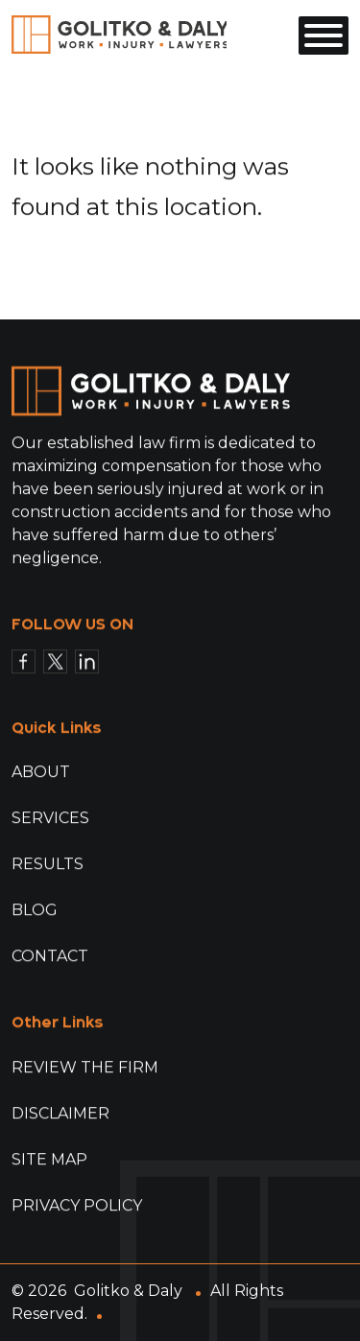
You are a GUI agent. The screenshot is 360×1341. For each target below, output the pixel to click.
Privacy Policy (77, 1205)
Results (48, 865)
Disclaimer (60, 1113)
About (41, 773)
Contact (50, 957)
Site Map (49, 1159)
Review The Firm (85, 1067)
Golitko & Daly (128, 1291)
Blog (35, 911)
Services (50, 819)
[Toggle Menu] (323, 35)
